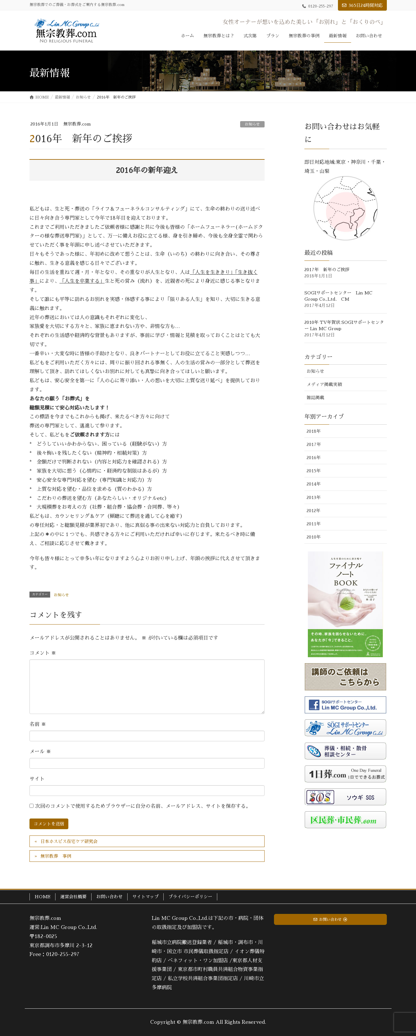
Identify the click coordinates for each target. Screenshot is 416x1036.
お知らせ (252, 124)
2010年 (314, 537)
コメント (42, 653)
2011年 (314, 524)
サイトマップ (145, 896)
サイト (37, 778)
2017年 (314, 444)
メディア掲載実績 (324, 384)
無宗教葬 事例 (55, 856)
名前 (37, 724)
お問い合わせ (109, 896)
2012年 (313, 510)
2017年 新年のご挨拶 (327, 269)
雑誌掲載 (315, 397)
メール (40, 751)
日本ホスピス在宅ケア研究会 (68, 841)
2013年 (314, 497)
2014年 (314, 484)
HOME (42, 896)
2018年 (314, 431)
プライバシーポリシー (190, 896)
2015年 (314, 471)
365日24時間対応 (366, 5)
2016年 (314, 457)
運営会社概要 (73, 896)
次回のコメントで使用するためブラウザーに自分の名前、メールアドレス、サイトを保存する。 (143, 806)
